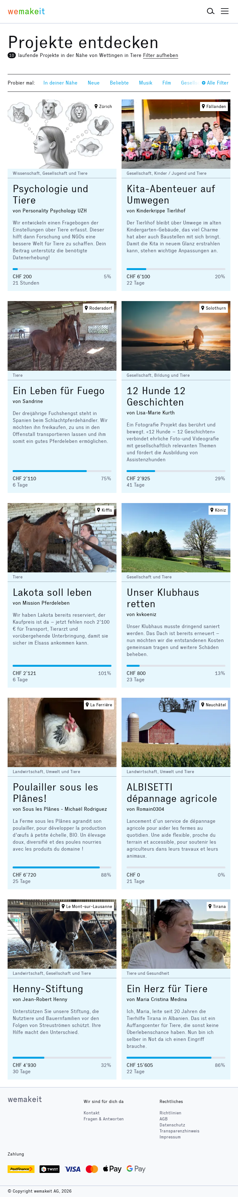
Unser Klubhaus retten (163, 598)
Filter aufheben (160, 55)
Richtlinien (170, 1113)
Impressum (170, 1137)
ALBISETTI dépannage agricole (172, 793)
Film (166, 83)
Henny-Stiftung (48, 989)
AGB (164, 1119)
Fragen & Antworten (104, 1119)
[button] (210, 11)
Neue (94, 83)
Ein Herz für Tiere (167, 989)
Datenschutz (172, 1125)
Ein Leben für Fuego (59, 391)
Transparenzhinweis (179, 1131)
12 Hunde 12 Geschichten (156, 396)
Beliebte (119, 83)
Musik (145, 83)
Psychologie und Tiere (50, 194)
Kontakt (92, 1113)
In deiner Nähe (60, 83)
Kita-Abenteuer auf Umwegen (171, 194)
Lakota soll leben (52, 592)
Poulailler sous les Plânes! (55, 793)
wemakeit (25, 1099)
